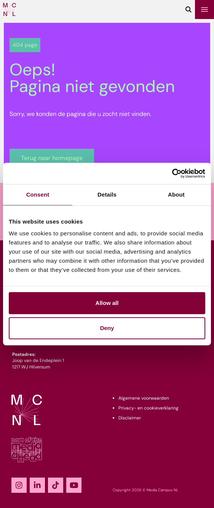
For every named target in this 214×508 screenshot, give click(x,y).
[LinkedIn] (37, 485)
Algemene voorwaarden (143, 398)
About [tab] (176, 194)
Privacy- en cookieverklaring (148, 408)
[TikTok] (55, 485)
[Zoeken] (188, 9)
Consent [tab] (38, 194)
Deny (107, 328)
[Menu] (204, 9)
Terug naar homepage (52, 158)
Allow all (107, 303)
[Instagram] (19, 485)
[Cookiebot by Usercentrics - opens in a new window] (172, 173)
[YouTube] (73, 485)
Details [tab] (107, 194)
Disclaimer (129, 418)
